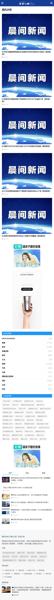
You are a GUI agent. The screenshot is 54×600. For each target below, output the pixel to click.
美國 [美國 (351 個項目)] (19, 431)
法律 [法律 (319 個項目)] (43, 556)
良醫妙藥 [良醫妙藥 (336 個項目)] (39, 431)
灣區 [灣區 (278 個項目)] (18, 424)
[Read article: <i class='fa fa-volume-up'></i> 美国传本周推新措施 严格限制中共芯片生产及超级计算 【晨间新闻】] (27, 79)
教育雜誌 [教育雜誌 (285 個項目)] (19, 412)
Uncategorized (8, 338)
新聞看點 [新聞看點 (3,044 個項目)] (8, 416)
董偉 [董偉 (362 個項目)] (6, 435)
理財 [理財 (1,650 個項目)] (22, 560)
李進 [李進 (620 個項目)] (30, 420)
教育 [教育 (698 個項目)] (6, 556)
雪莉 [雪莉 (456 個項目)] (15, 439)
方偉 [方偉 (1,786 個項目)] (19, 416)
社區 (3, 385)
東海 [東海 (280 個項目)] (39, 420)
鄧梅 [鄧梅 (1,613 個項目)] (40, 435)
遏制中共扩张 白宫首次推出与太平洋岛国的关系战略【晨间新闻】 (26, 146)
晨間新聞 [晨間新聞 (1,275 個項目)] (20, 420)
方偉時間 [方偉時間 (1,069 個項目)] (30, 416)
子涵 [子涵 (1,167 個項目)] (22, 408)
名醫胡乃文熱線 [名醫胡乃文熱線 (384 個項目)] (27, 405)
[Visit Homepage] (27, 3)
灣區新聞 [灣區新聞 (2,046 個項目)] (29, 424)
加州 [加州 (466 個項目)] (6, 405)
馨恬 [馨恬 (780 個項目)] (24, 439)
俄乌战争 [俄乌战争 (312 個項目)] (29, 401)
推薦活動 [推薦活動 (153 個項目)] (41, 553)
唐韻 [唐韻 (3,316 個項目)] (40, 405)
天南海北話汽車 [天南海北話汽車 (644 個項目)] (9, 408)
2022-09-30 (5, 149)
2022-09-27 (5, 239)
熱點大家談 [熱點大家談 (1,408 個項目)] (42, 424)
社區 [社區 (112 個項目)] (31, 560)
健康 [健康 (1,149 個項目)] (21, 553)
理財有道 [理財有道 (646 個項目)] (20, 427)
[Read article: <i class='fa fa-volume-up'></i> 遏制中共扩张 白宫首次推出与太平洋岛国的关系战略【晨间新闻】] (27, 126)
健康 (3, 343)
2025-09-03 (15, 595)
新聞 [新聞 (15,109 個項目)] (24, 556)
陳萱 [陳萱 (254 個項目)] (6, 439)
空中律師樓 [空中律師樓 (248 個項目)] (8, 431)
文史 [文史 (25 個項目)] (15, 556)
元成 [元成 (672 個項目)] (39, 401)
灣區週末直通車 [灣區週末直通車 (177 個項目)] (9, 560)
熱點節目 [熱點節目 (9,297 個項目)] (8, 427)
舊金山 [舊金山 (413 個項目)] (29, 431)
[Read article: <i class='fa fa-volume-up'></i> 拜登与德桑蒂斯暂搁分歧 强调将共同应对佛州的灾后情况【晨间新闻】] (27, 32)
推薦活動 (5, 351)
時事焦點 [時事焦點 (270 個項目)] (7, 420)
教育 (3, 355)
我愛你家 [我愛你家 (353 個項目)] (7, 412)
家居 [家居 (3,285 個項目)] (30, 553)
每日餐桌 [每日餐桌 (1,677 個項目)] (8, 424)
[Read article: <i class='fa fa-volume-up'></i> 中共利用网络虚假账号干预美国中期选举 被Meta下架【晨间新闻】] (27, 171)
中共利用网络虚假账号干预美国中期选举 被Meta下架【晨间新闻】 (26, 191)
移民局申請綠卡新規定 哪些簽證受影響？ (27, 519)
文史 (3, 360)
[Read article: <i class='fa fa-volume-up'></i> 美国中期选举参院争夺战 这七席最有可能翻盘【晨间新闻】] (27, 216)
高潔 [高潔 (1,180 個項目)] (33, 439)
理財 (3, 381)
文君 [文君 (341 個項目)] (29, 412)
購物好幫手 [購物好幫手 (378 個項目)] (17, 435)
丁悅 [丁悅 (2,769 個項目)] (6, 401)
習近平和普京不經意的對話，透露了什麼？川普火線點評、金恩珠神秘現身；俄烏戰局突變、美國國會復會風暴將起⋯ (32, 589)
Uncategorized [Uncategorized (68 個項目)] (9, 553)
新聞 (4, 48)
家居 (3, 347)
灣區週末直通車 (7, 376)
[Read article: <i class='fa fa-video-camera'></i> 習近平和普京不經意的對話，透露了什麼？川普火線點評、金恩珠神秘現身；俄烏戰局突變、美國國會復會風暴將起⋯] (6, 589)
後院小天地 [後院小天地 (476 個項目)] (45, 408)
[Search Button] (51, 3)
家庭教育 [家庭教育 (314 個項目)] (33, 408)
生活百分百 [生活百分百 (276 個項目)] (44, 427)
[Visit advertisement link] (27, 256)
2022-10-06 (5, 57)
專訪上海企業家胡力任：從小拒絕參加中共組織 (29, 495)
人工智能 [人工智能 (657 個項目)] (17, 401)
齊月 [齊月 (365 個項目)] (43, 439)
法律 (3, 372)
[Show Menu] (2, 3)
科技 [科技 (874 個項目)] (40, 560)
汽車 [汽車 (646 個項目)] (34, 556)
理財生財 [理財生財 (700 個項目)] (31, 427)
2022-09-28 (5, 194)
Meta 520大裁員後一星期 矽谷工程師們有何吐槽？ (30, 502)
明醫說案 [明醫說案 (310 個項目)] (42, 416)
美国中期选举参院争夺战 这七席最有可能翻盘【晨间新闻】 (24, 236)
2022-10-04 (5, 104)
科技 (3, 389)
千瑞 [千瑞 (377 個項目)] (15, 405)
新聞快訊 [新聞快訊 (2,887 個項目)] (40, 412)
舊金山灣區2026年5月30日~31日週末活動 (17, 488)
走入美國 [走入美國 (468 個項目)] (29, 435)
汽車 (3, 368)
